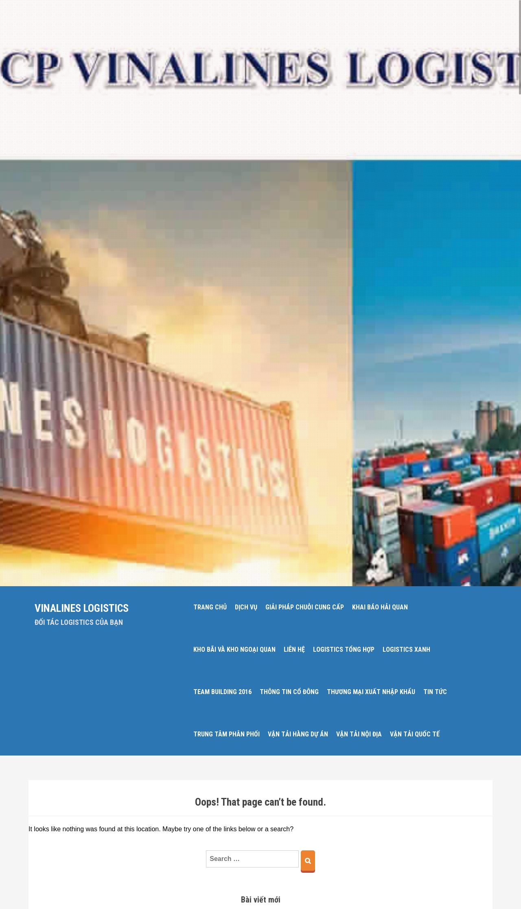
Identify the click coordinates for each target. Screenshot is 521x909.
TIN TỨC (435, 692)
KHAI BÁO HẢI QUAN (380, 607)
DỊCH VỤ (246, 607)
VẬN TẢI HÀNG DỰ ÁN (298, 734)
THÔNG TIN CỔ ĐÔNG (289, 692)
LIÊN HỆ (294, 649)
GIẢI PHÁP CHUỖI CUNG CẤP (304, 607)
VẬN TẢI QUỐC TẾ (415, 734)
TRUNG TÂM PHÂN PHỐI (226, 734)
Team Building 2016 (222, 692)
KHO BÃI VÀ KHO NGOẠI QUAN (234, 649)
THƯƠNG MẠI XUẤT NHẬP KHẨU (371, 692)
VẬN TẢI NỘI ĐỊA (359, 734)
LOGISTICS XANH (406, 649)
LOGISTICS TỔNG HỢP (343, 649)
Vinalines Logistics (82, 608)
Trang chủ (210, 607)
